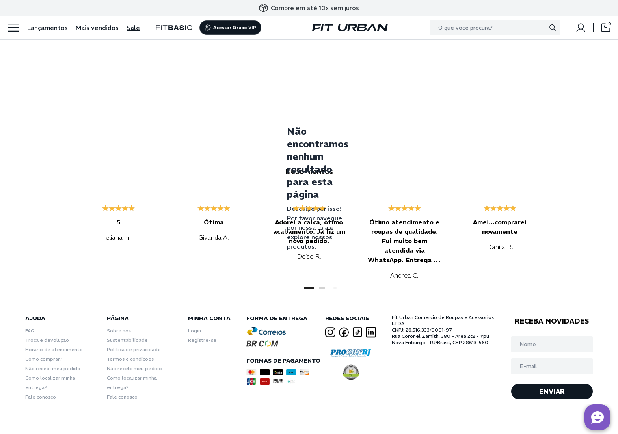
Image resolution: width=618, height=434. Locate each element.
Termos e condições (130, 359)
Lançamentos (47, 28)
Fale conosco (40, 397)
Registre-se (202, 340)
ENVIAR (552, 391)
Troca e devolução (47, 340)
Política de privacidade (134, 349)
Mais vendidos (97, 28)
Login (194, 330)
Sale (133, 28)
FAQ (30, 330)
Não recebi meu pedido (52, 368)
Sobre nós (119, 330)
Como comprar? (44, 359)
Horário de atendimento (54, 349)
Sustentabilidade (127, 340)
